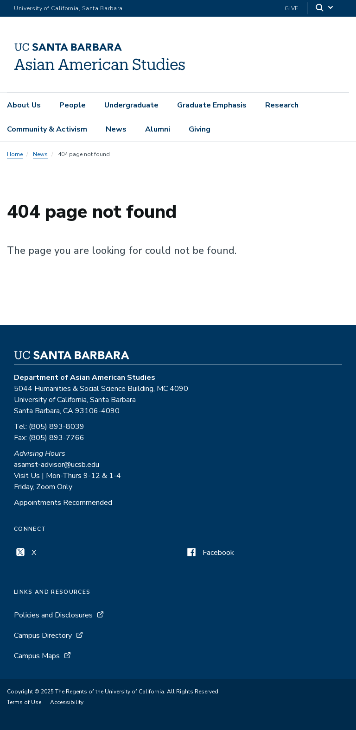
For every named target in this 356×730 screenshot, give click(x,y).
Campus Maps (37, 656)
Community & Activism (47, 129)
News (116, 129)
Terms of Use (24, 702)
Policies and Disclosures (53, 615)
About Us (24, 105)
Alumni (157, 129)
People (72, 105)
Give (292, 8)
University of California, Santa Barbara (68, 8)
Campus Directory (43, 635)
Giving (199, 129)
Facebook (209, 553)
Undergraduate (131, 105)
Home (15, 154)
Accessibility (66, 702)
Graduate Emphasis (212, 105)
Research (282, 105)
